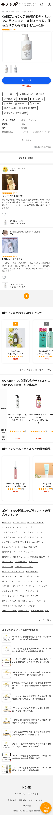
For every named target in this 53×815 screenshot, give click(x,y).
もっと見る (26, 140)
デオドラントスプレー (11, 532)
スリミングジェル (9, 601)
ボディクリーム (32, 571)
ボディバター (20, 576)
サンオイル (6, 527)
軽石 (47, 611)
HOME (26, 787)
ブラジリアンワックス (24, 567)
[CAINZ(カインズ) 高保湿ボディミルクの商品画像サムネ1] (6, 69)
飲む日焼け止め (19, 522)
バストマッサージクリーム (13, 591)
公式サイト (27, 80)
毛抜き (24, 547)
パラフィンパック (9, 611)
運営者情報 (12, 800)
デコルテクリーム (20, 586)
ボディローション (34, 576)
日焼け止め (6, 522)
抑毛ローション (21, 562)
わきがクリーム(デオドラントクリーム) (18, 542)
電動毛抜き (33, 547)
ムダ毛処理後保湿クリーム (38, 557)
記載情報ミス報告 (42, 147)
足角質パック (23, 611)
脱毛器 (17, 547)
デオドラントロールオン (12, 537)
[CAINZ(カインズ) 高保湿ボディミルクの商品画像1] (27, 47)
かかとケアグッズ (9, 606)
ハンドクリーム (39, 601)
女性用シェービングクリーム (14, 557)
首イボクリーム (24, 601)
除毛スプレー (7, 567)
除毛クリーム (7, 562)
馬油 (22, 596)
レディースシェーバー (25, 552)
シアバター (6, 586)
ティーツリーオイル (10, 596)
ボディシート (41, 542)
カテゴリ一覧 (20, 794)
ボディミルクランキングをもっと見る (35, 370)
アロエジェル (36, 581)
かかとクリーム (37, 611)
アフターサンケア (20, 527)
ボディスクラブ (31, 596)
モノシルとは (33, 794)
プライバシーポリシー (37, 800)
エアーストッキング (26, 606)
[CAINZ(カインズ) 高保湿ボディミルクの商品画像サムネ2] (15, 69)
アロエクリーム (22, 581)
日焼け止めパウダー (35, 522)
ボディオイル (7, 576)
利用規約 (22, 800)
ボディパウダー (8, 581)
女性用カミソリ (8, 552)
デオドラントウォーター (34, 537)
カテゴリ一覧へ (44, 620)
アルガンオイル (32, 591)
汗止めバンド (7, 547)
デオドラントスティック (32, 532)
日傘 (31, 527)
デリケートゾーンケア (38, 586)
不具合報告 (26, 806)
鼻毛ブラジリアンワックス (13, 571)
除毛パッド (33, 562)
